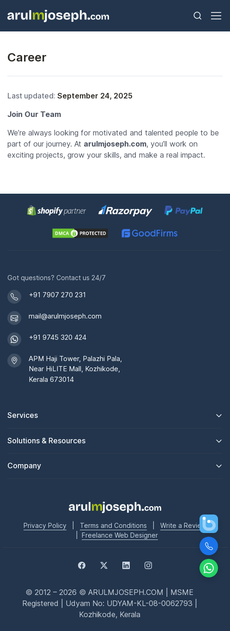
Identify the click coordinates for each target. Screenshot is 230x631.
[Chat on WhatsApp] (209, 568)
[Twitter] (104, 564)
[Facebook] (81, 564)
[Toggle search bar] (198, 16)
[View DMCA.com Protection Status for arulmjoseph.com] (80, 233)
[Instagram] (148, 564)
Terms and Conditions (113, 525)
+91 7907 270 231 (57, 294)
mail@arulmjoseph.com (65, 316)
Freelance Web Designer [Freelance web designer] (120, 535)
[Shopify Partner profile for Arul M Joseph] (57, 210)
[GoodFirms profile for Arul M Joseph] (149, 233)
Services (22, 415)
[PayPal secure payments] (183, 210)
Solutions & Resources (46, 440)
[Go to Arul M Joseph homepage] (115, 506)
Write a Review (183, 525)
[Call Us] (209, 546)
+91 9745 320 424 (57, 337)
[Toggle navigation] (216, 15)
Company (24, 465)
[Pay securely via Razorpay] (125, 210)
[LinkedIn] (126, 564)
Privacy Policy (45, 525)
